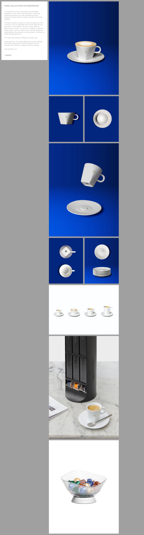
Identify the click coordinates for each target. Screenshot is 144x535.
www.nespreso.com (10, 49)
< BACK (7, 55)
